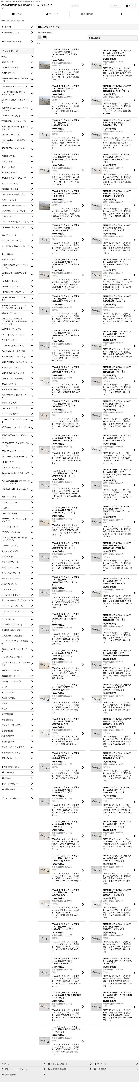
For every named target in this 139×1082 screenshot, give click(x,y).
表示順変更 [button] (95, 38)
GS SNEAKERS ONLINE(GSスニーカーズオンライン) (26, 6)
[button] (121, 14)
